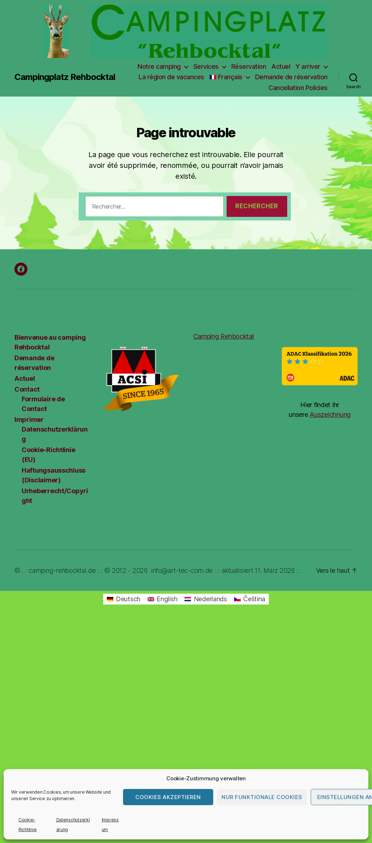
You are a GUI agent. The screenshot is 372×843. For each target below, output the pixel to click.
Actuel (280, 66)
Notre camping (159, 66)
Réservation (248, 66)
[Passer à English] (162, 599)
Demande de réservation (291, 77)
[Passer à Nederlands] (206, 599)
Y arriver (308, 66)
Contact (27, 389)
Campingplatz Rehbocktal (64, 77)
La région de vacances (171, 77)
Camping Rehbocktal (223, 336)
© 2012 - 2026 (126, 570)
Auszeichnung (330, 414)
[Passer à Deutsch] (123, 599)
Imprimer (29, 419)
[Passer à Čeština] (250, 599)
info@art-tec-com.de (182, 570)
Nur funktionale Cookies (262, 797)
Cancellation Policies (298, 88)
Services (206, 66)
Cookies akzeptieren (168, 797)
